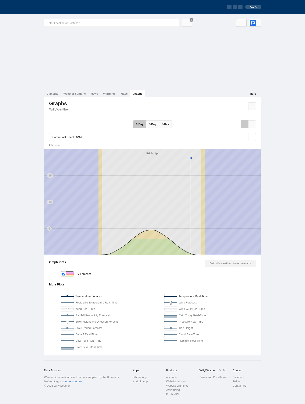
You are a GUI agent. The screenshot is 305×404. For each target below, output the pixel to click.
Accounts (171, 377)
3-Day (152, 124)
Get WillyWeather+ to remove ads (230, 263)
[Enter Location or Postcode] (111, 23)
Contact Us (239, 385)
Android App (140, 381)
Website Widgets (176, 381)
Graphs (138, 93)
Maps (124, 93)
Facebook (239, 377)
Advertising (173, 389)
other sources (73, 381)
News (94, 93)
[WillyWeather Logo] (64, 7)
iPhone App (140, 377)
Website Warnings (177, 385)
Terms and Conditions (213, 377)
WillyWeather (59, 109)
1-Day (139, 124)
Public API (172, 394)
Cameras (52, 93)
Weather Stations (74, 93)
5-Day (165, 124)
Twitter (237, 381)
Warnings (109, 93)
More (253, 93)
